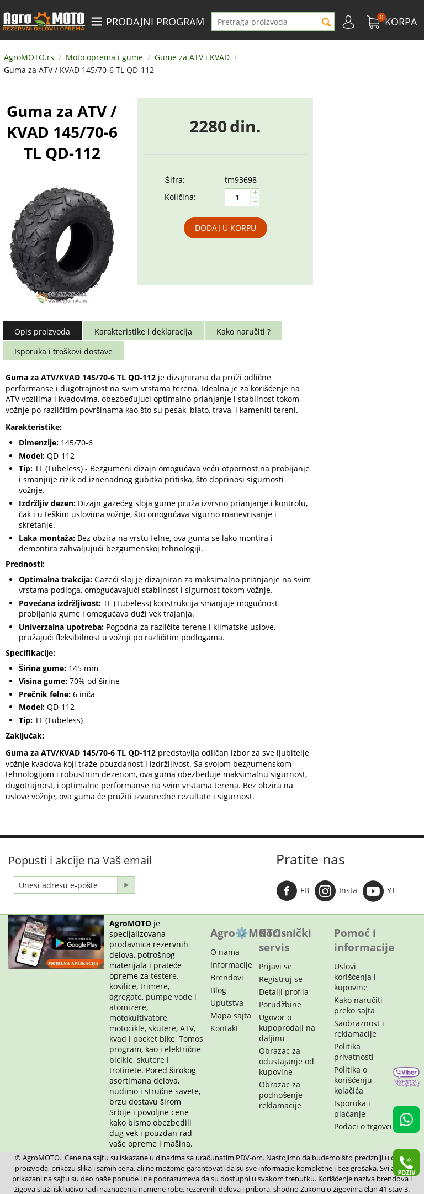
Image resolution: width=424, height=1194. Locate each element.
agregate (125, 996)
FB (292, 890)
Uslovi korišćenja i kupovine (355, 977)
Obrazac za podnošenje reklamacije (281, 1095)
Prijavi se (275, 966)
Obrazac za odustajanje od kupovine (286, 1061)
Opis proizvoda (42, 331)
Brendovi (226, 977)
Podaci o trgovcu (364, 1126)
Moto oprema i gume (104, 57)
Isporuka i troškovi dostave (63, 351)
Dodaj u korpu (225, 227)
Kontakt (224, 1028)
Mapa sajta (230, 1015)
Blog (218, 990)
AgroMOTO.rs (29, 57)
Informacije (231, 964)
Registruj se (281, 979)
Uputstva (226, 1002)
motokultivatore (138, 1017)
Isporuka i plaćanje (352, 1108)
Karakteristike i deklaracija (143, 331)
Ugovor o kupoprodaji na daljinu (287, 1027)
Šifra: (174, 179)
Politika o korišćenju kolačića (353, 1080)
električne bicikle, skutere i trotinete (155, 1059)
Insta (336, 890)
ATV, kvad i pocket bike (152, 1033)
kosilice (122, 986)
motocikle (127, 1028)
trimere (154, 986)
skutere (162, 1028)
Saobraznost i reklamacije (359, 1028)
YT (379, 890)
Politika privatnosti (354, 1051)
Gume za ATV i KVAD (192, 57)
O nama (225, 952)
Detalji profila (284, 991)
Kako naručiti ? (243, 331)
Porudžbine (280, 1004)
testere (164, 975)
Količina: (180, 197)
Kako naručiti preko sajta (358, 1005)
